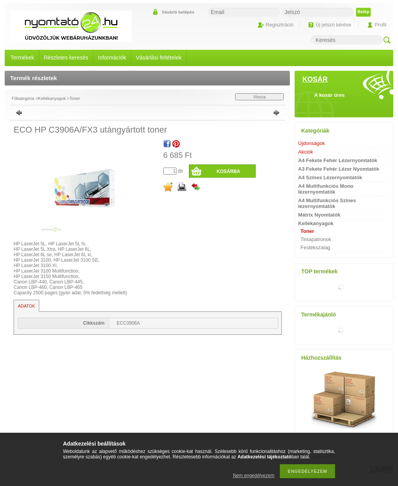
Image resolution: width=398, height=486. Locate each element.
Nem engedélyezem (253, 475)
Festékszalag (315, 247)
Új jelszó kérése (333, 25)
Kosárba (228, 171)
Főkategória (23, 98)
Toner (75, 98)
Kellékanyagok (52, 98)
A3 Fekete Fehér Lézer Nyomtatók (338, 169)
